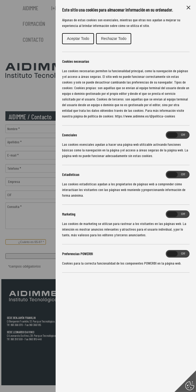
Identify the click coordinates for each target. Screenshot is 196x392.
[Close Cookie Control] (188, 7)
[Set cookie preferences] (185, 381)
